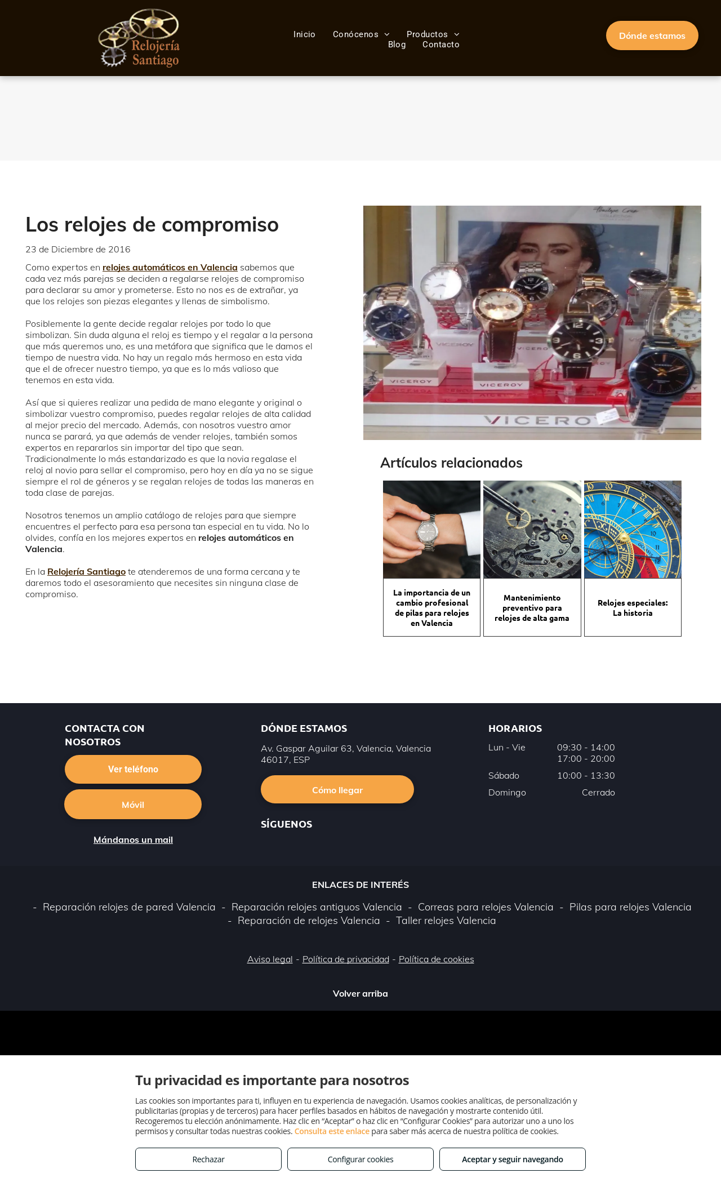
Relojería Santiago (86, 571)
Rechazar (208, 1159)
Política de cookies (436, 959)
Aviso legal (270, 959)
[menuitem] (304, 34)
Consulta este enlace (332, 1131)
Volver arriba (360, 993)
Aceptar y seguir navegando (512, 1159)
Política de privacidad (345, 959)
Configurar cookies (361, 1159)
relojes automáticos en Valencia (170, 267)
